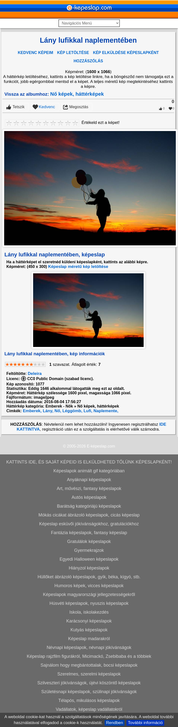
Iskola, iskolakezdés (89, 682)
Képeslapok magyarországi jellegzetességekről (89, 665)
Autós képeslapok (88, 568)
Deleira (35, 444)
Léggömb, (71, 481)
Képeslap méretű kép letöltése (78, 337)
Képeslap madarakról (89, 709)
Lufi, (87, 481)
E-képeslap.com (101, 517)
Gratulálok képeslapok (89, 612)
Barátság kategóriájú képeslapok (89, 576)
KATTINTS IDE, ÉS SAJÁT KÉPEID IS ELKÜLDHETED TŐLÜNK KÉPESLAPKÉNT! (89, 532)
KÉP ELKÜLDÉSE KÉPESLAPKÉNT (126, 53)
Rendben (114, 722)
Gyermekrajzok (89, 621)
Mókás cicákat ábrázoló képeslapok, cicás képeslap (88, 585)
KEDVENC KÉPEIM (35, 53)
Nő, (57, 481)
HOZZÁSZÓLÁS (88, 61)
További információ (145, 722)
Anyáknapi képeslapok (89, 550)
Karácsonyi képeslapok (89, 691)
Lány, (48, 481)
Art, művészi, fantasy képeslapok (89, 559)
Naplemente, (105, 481)
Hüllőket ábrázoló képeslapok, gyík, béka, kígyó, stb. (89, 647)
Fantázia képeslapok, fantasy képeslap (89, 603)
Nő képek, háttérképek (77, 164)
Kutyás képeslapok (89, 700)
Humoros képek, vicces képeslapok (88, 656)
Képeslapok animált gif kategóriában (88, 541)
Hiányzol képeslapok (89, 638)
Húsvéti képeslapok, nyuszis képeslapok (88, 674)
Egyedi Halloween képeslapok (88, 629)
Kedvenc (47, 177)
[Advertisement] (88, 125)
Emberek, (31, 481)
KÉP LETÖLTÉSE (73, 53)
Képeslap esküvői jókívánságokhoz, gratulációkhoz (89, 594)
